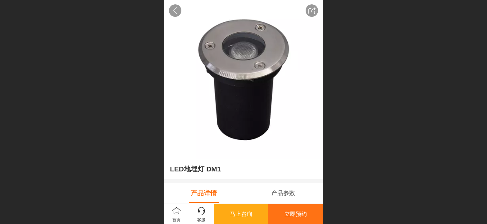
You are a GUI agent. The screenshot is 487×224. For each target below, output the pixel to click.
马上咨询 (241, 214)
